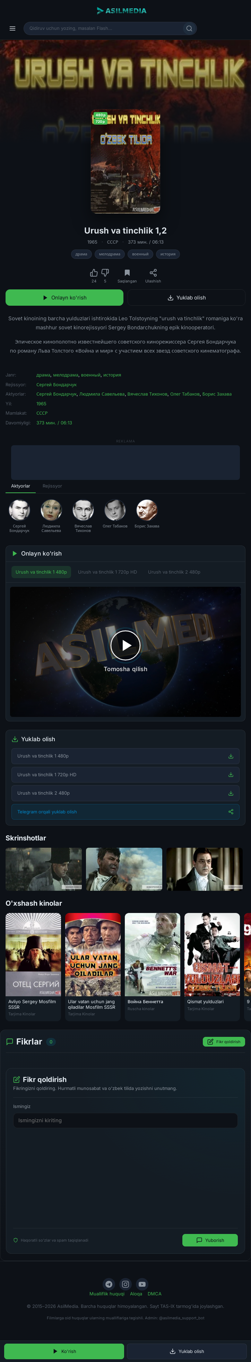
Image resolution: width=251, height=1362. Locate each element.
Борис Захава (217, 394)
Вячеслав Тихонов (147, 394)
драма (81, 254)
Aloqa (136, 1293)
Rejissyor (52, 486)
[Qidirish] (189, 28)
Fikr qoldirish (224, 1042)
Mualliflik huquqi (106, 1293)
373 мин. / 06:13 (146, 242)
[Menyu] (12, 28)
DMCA (155, 1293)
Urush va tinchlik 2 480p (174, 572)
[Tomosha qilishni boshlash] (125, 652)
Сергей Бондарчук (56, 384)
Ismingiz (22, 1106)
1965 (92, 242)
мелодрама (109, 254)
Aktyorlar (20, 486)
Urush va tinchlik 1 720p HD (107, 572)
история (168, 254)
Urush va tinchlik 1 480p (41, 572)
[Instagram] (125, 1284)
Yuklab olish (186, 297)
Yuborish (210, 1240)
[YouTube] (142, 1284)
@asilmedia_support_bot (182, 1318)
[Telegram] (109, 1284)
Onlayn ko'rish (64, 297)
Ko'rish (64, 1351)
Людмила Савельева (102, 394)
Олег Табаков (185, 394)
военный (140, 254)
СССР (112, 242)
